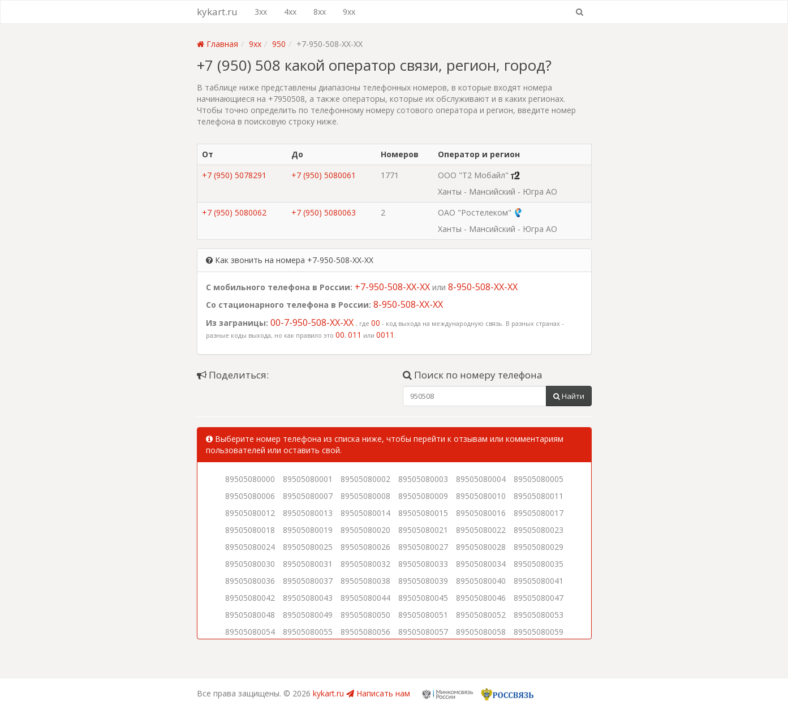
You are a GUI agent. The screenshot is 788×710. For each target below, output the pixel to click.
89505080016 (481, 512)
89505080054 (250, 631)
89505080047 (538, 597)
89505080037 (308, 580)
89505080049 (308, 614)
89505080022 (481, 529)
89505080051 (423, 614)
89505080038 (365, 580)
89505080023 (538, 529)
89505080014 (365, 512)
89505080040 (481, 580)
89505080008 (365, 495)
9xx (349, 11)
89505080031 (308, 563)
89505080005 (538, 479)
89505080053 (538, 614)
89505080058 (481, 631)
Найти (568, 396)
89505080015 (423, 512)
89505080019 (308, 529)
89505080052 (481, 614)
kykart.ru (217, 11)
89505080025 (308, 546)
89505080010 (481, 495)
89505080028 (481, 546)
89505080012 (250, 512)
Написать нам (378, 693)
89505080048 (250, 614)
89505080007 (308, 495)
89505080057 (423, 631)
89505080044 (365, 597)
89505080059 (538, 631)
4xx (290, 11)
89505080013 (308, 512)
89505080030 (250, 563)
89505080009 (423, 495)
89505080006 (250, 495)
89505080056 (365, 631)
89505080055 (308, 631)
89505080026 (365, 546)
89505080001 (308, 479)
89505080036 (250, 580)
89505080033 (423, 563)
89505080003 (423, 479)
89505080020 (365, 529)
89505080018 (250, 529)
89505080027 (423, 546)
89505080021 (423, 529)
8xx (319, 11)
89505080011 (538, 495)
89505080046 (481, 597)
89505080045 (423, 597)
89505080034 (481, 563)
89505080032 (365, 563)
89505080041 (538, 580)
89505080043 (308, 597)
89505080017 (538, 512)
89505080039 (423, 580)
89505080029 (538, 546)
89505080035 (538, 563)
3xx (261, 11)
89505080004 (481, 479)
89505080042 (250, 597)
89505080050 (365, 614)
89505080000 (250, 479)
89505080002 (365, 479)
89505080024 (250, 546)
